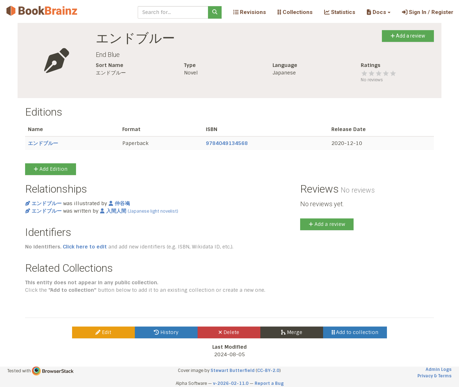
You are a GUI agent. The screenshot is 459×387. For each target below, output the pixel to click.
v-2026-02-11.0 (231, 383)
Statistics (339, 12)
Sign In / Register (427, 12)
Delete (229, 332)
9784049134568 (227, 143)
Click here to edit (85, 246)
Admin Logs (438, 369)
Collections (295, 12)
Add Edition (50, 169)
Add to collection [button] (355, 332)
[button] (378, 12)
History (166, 332)
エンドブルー (43, 143)
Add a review (408, 36)
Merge (291, 332)
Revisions (249, 12)
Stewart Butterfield (232, 370)
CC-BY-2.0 (268, 370)
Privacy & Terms (434, 376)
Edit (103, 332)
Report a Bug (269, 383)
